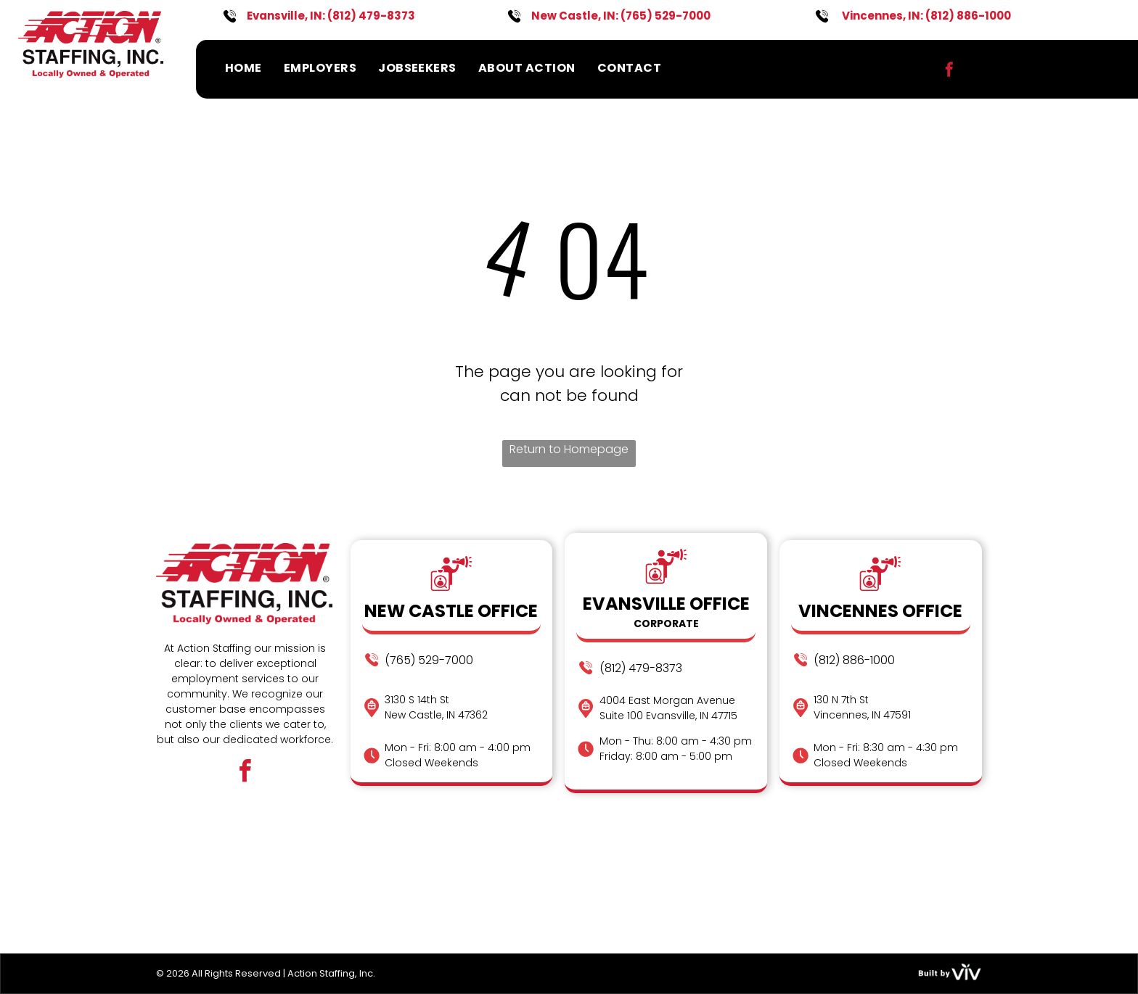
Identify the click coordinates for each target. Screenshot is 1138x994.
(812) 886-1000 (968, 15)
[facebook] (949, 71)
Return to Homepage (569, 449)
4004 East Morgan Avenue (667, 700)
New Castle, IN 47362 (436, 715)
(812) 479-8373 (371, 15)
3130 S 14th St (417, 699)
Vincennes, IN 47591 (862, 715)
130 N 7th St (841, 699)
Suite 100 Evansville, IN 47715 (668, 715)
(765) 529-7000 (666, 15)
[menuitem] (243, 68)
